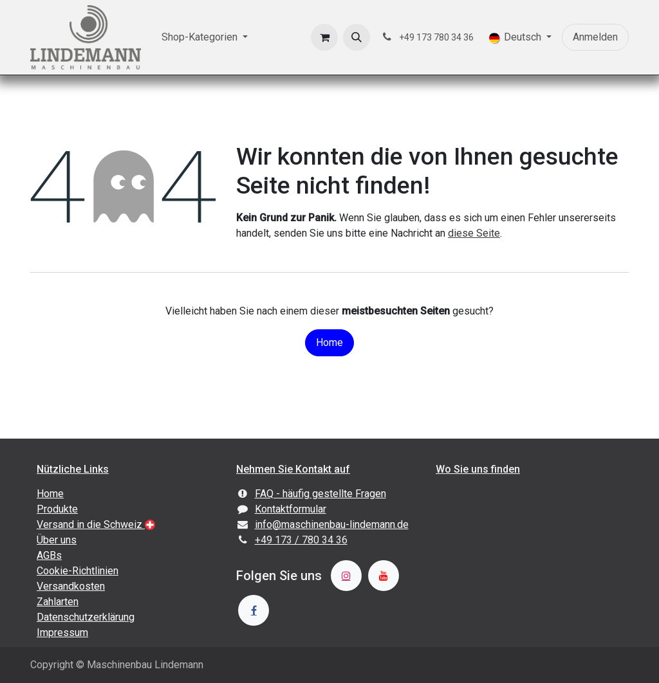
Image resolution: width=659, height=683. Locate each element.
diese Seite (474, 233)
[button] (356, 37)
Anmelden (595, 37)
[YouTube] (383, 575)
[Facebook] (253, 610)
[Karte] (529, 561)
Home (329, 342)
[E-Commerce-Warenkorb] (324, 37)
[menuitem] (204, 37)
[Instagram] (346, 575)
